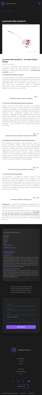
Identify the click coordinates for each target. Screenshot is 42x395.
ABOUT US (21, 363)
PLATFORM (21, 361)
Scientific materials (21, 371)
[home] (10, 3)
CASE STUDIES (21, 369)
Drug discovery (21, 358)
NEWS (21, 374)
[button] (39, 3)
